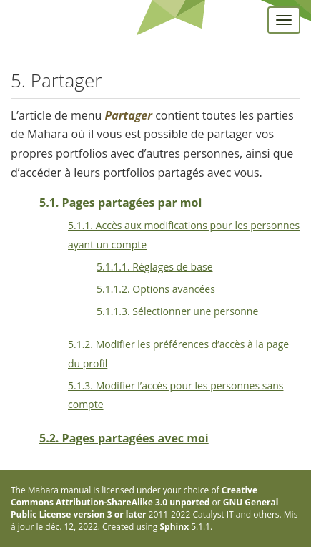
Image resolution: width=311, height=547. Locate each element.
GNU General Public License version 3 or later (144, 508)
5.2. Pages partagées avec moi (124, 438)
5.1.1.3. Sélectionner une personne (177, 311)
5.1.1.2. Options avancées (156, 289)
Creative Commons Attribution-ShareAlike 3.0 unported (134, 496)
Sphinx (174, 527)
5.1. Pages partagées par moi (120, 202)
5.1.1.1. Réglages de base (155, 267)
